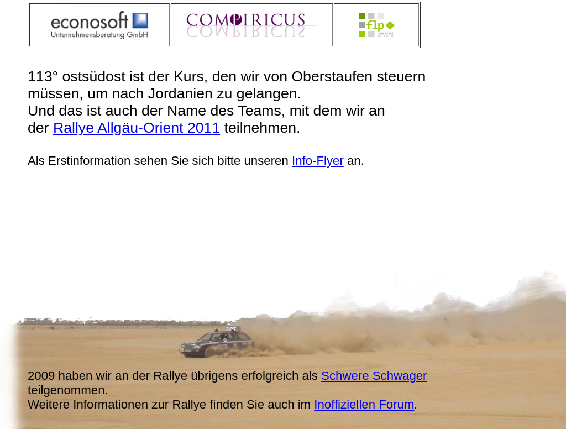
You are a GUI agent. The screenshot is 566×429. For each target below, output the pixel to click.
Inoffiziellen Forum (364, 404)
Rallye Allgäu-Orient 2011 (136, 127)
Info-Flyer (318, 161)
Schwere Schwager (374, 376)
